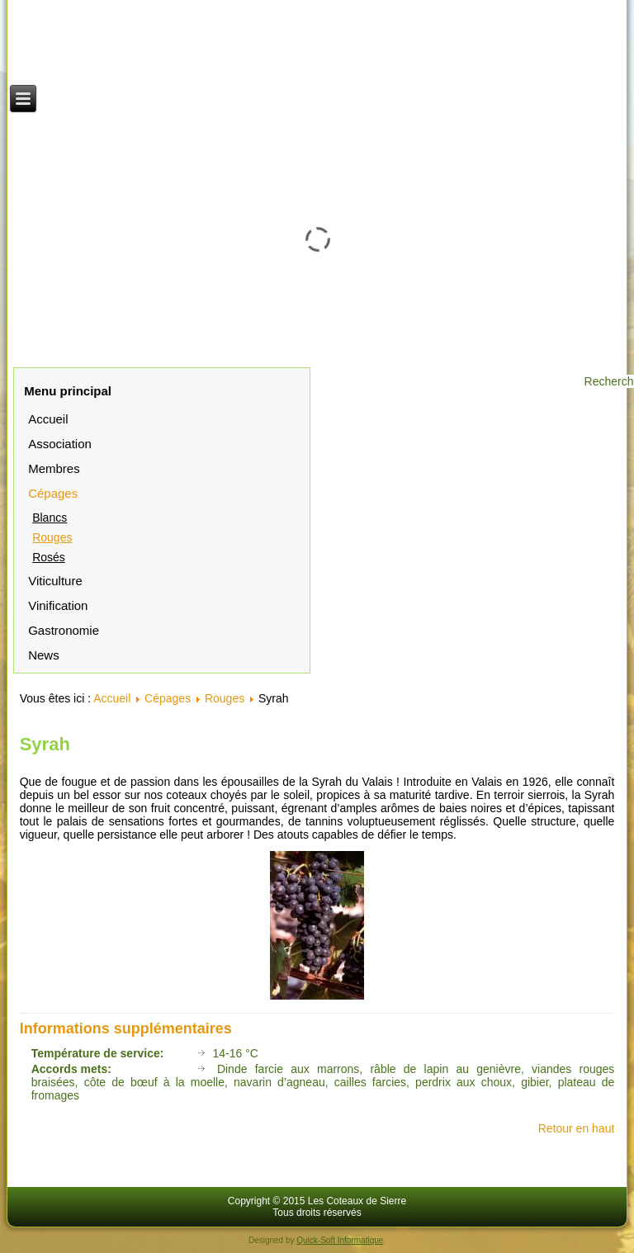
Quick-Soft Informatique (339, 1240)
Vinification (58, 605)
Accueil (48, 419)
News (43, 655)
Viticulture (55, 581)
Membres (54, 468)
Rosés (48, 557)
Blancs (49, 517)
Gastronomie (63, 630)
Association (60, 444)
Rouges (52, 537)
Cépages (53, 493)
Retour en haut (576, 1128)
